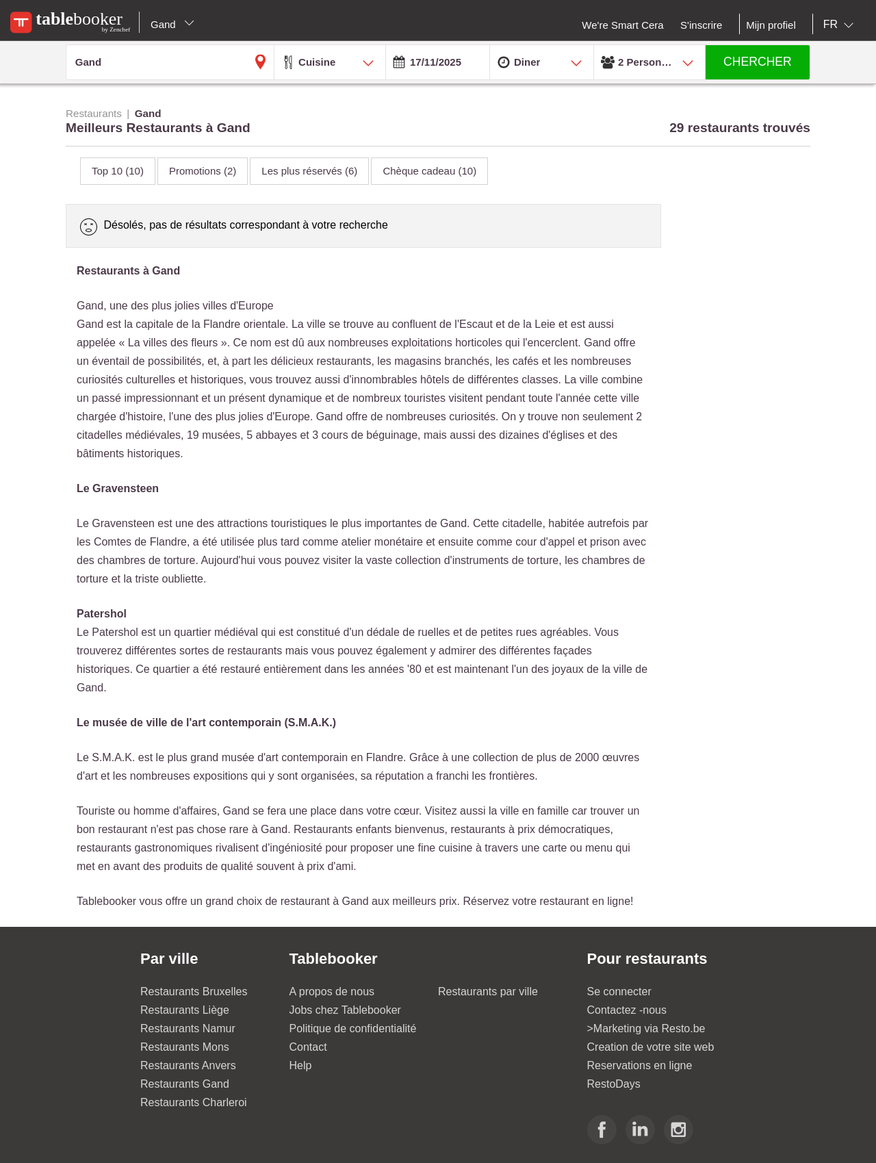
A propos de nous (332, 991)
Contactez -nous (627, 1010)
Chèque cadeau (429, 171)
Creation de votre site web (650, 1047)
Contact (308, 1047)
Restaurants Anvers (188, 1065)
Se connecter (619, 991)
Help (300, 1065)
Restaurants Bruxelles (194, 991)
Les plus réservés (309, 171)
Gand (172, 24)
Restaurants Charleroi (193, 1102)
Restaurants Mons (184, 1047)
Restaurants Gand (184, 1084)
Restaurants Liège (184, 1010)
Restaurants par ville (488, 991)
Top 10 (118, 171)
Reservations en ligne (640, 1065)
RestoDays (614, 1084)
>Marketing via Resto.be (646, 1028)
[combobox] (841, 25)
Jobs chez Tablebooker (345, 1010)
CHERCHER (757, 61)
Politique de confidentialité (353, 1028)
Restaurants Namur (187, 1028)
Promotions (202, 171)
